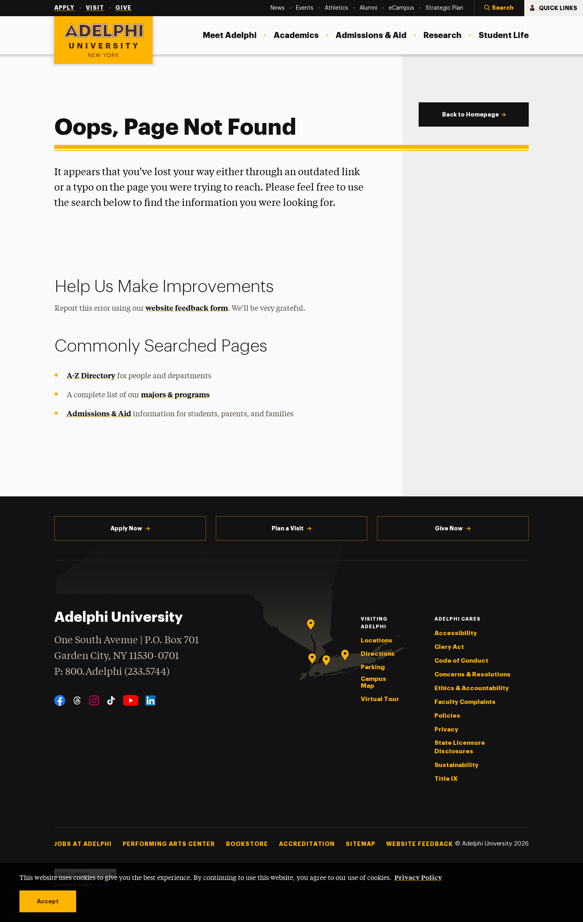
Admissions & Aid (99, 413)
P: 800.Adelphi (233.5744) (112, 671)
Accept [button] (48, 901)
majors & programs (175, 394)
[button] (499, 8)
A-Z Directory (91, 375)
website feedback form (186, 308)
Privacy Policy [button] (418, 877)
